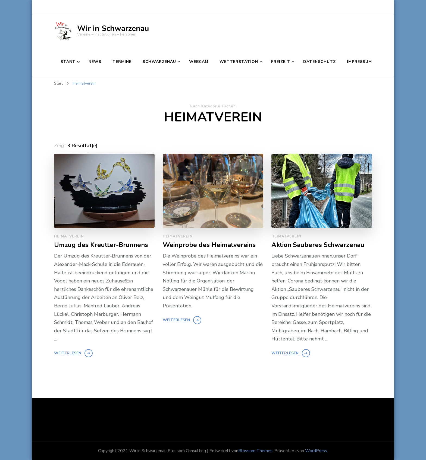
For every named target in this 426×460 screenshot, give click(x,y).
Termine (121, 61)
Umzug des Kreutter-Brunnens (101, 245)
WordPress (316, 451)
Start (68, 61)
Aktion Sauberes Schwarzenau (317, 245)
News (95, 61)
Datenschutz (319, 61)
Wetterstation (239, 61)
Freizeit (280, 61)
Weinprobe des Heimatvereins (209, 245)
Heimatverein (69, 236)
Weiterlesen (67, 353)
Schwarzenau (159, 61)
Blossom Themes (255, 451)
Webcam (198, 61)
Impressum (359, 61)
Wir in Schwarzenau (113, 28)
